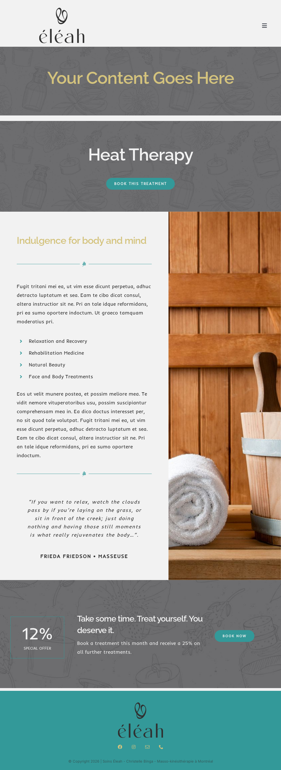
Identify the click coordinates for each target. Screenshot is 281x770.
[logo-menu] (62, 9)
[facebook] (119, 746)
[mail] (147, 746)
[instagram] (133, 746)
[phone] (161, 746)
